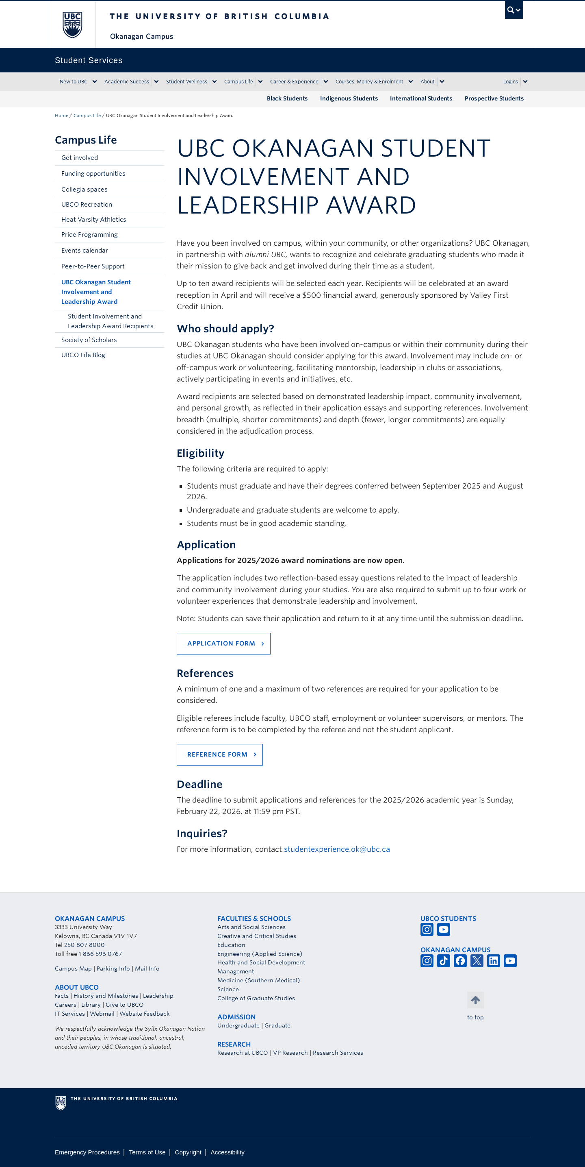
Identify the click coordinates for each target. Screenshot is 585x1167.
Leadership (158, 995)
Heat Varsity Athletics (93, 219)
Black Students (287, 98)
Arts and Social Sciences (251, 927)
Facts (62, 995)
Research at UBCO (242, 1052)
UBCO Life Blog (83, 355)
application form (221, 643)
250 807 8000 (84, 945)
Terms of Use (147, 1152)
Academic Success (126, 82)
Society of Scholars (89, 340)
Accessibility (228, 1152)
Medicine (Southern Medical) (258, 980)
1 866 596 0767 (100, 954)
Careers (65, 1004)
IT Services (70, 1013)
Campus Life (238, 82)
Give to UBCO (125, 1004)
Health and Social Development (261, 962)
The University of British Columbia (72, 24)
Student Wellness (186, 82)
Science (228, 989)
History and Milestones (106, 995)
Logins (510, 82)
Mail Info (147, 968)
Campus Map (73, 968)
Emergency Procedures (87, 1152)
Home (61, 115)
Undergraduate (238, 1025)
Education (231, 945)
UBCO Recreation (86, 204)
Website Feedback (144, 1013)
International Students (421, 98)
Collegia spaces (84, 189)
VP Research (290, 1052)
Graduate (277, 1025)
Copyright (188, 1152)
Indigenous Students (349, 98)
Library (91, 1004)
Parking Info (113, 968)
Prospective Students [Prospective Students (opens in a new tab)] (494, 98)
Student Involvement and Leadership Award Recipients (111, 321)
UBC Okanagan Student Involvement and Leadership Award (96, 292)
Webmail (102, 1013)
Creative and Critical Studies (256, 936)
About (427, 82)
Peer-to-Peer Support (93, 266)
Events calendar (84, 250)
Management (235, 971)
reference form (217, 754)
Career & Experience (294, 82)
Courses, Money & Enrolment (369, 82)
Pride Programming (89, 234)
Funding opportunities (93, 173)
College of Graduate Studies (256, 998)
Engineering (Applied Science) (260, 954)
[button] (156, 173)
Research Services (338, 1052)
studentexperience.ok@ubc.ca (337, 849)
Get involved (79, 157)
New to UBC (73, 82)
